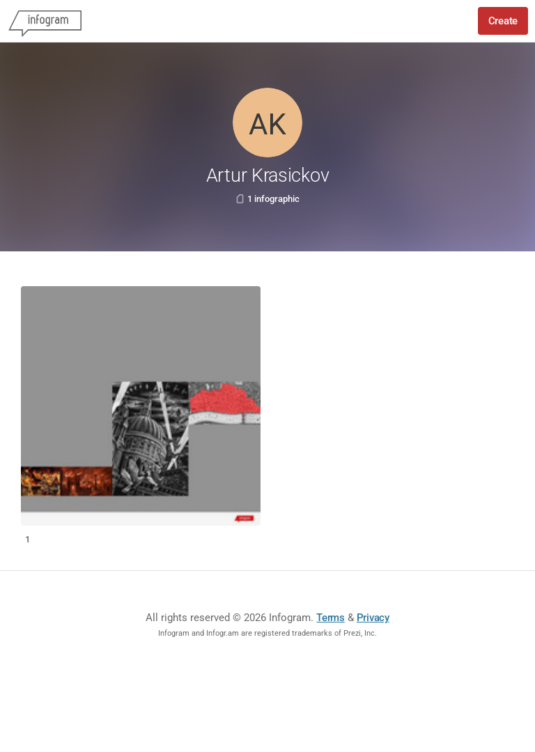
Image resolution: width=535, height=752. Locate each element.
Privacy (373, 617)
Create (503, 21)
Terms (330, 617)
